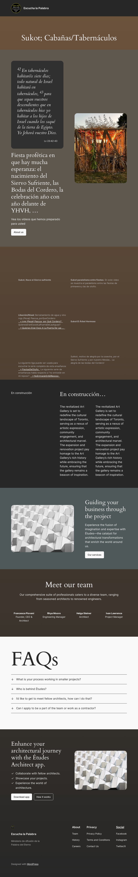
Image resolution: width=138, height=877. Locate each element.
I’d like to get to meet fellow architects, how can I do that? (54, 698)
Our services (94, 554)
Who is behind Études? (31, 689)
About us (19, 232)
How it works (43, 796)
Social (120, 827)
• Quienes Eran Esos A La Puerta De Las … (41, 328)
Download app (21, 796)
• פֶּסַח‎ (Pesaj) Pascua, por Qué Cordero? (40, 321)
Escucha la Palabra (36, 8)
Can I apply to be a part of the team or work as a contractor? (56, 708)
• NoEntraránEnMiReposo (45, 376)
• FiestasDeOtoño (29, 369)
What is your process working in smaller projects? (48, 679)
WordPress (32, 864)
